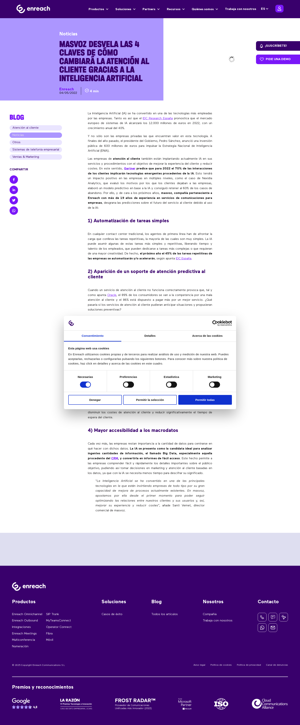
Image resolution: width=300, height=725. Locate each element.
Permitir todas (205, 399)
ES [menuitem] (263, 9)
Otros (16, 142)
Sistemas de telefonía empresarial (35, 149)
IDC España (183, 258)
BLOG (17, 117)
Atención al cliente (25, 127)
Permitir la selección (150, 399)
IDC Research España (158, 118)
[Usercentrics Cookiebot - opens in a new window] (215, 323)
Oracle (111, 295)
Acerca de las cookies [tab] (207, 335)
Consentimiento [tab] (93, 335)
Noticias (18, 135)
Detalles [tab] (150, 335)
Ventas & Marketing (25, 157)
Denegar (95, 399)
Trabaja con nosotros (240, 9)
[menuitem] (265, 9)
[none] (265, 9)
